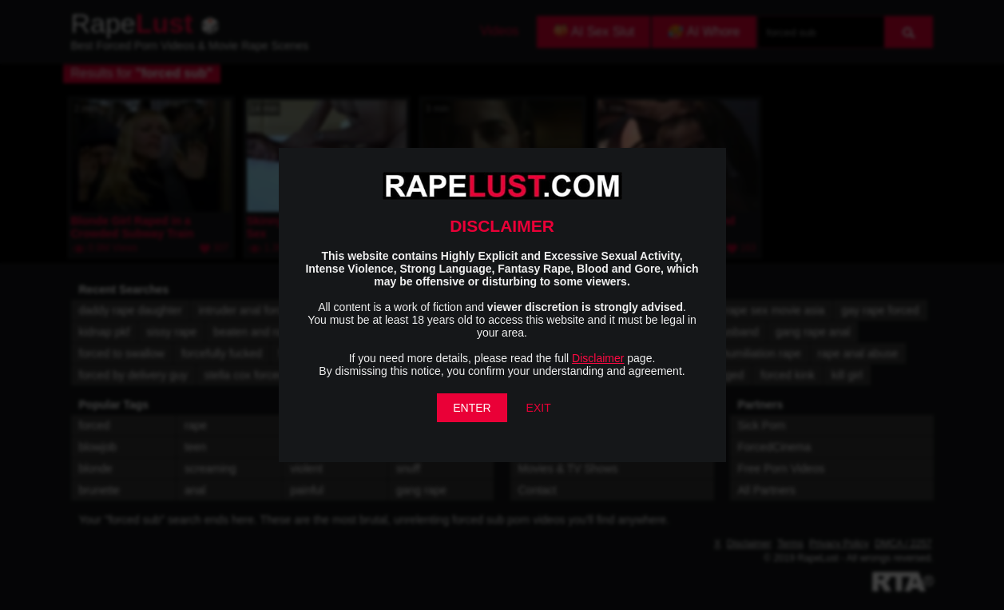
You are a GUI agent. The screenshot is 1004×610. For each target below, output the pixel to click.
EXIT (538, 407)
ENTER (471, 407)
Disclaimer (598, 358)
